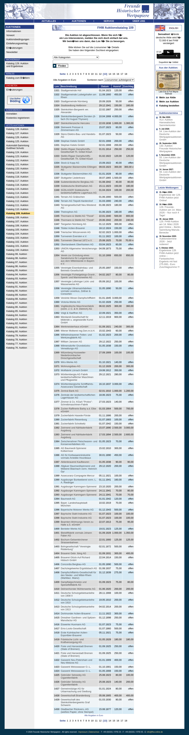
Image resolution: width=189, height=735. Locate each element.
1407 (56, 568)
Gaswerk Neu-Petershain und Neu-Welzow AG (76, 661)
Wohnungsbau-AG (70, 366)
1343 (56, 205)
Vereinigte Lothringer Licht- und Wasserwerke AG (77, 283)
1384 (56, 441)
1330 (56, 141)
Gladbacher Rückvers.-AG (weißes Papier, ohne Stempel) (77, 710)
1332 (56, 149)
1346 (56, 220)
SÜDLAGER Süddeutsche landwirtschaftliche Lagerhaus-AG (79, 191)
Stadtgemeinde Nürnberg (74, 101)
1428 (56, 695)
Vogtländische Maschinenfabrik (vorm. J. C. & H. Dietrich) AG (77, 307)
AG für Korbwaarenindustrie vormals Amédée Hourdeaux (76, 456)
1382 (56, 427)
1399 (56, 521)
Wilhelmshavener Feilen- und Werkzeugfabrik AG (76, 336)
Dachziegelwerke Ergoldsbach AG (79, 568)
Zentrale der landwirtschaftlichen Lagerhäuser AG (78, 396)
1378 (56, 408)
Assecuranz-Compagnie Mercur (77, 475)
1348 (56, 228)
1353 (56, 248)
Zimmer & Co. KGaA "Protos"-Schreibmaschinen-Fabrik (77, 403)
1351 (56, 240)
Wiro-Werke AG (69, 362)
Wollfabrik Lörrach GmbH (74, 370)
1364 (56, 326)
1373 (56, 374)
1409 (56, 582)
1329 (56, 134)
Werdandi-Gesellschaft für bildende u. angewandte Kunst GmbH (77, 320)
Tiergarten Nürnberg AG (73, 224)
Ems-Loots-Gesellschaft (73, 628)
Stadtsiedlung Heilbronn (73, 105)
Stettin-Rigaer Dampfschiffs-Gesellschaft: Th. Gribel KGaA (77, 157)
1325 (56, 109)
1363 (56, 317)
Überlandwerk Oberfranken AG (77, 244)
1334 (56, 162)
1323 (56, 101)
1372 (56, 370)
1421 (56, 653)
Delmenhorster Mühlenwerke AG (78, 588)
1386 (56, 455)
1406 (56, 564)
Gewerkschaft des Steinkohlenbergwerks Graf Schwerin (75, 702)
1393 (56, 494)
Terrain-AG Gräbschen (73, 196)
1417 (56, 628)
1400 (56, 528)
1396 (56, 509)
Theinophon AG (69, 211)
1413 (56, 606)
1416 (56, 624)
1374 (56, 384)
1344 (56, 211)
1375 (56, 390)
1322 (56, 94)
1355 (56, 267)
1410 (56, 588)
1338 (56, 181)
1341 (56, 196)
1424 (56, 670)
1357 (56, 281)
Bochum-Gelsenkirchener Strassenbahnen (74, 541)
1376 (56, 395)
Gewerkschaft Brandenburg (75, 695)
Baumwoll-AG (68, 498)
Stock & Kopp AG (70, 162)
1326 (56, 116)
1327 (56, 123)
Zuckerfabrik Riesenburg (74, 419)
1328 (56, 127)
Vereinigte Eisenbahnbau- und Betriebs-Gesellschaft (77, 269)
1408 (56, 572)
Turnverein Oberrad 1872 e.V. (76, 240)
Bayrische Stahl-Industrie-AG (76, 513)
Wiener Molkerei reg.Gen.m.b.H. (78, 330)
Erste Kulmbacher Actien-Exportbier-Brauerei (74, 634)
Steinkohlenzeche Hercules (75, 123)
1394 (56, 498)
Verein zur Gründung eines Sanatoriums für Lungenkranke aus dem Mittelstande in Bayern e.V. (77, 259)
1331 (56, 145)
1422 (56, 660)
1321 (56, 90)
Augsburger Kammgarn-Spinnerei (79, 486)
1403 (56, 546)
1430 (56, 709)
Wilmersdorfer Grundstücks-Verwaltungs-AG (76, 347)
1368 (56, 345)
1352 (56, 244)
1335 (56, 166)
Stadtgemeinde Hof (71, 90)
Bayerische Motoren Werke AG (77, 509)
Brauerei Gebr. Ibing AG (73, 553)
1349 (56, 232)
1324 (56, 105)
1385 (56, 448)
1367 (56, 341)
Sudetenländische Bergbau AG (77, 181)
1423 (56, 666)
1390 (56, 479)
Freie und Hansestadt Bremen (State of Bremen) (77, 647)
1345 (56, 216)
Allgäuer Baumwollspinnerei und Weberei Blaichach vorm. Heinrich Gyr (79, 469)
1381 (56, 423)
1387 (56, 462)
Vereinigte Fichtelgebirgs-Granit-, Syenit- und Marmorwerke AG (78, 276)
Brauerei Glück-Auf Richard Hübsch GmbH (75, 559)
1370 (56, 362)
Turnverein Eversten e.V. (74, 236)
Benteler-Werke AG (71, 528)
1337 (56, 177)
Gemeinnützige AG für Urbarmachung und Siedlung (76, 690)
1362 (56, 313)
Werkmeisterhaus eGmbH (74, 326)
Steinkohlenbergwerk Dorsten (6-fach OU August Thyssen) (78, 117)
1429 (56, 699)
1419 (56, 639)
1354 (56, 255)
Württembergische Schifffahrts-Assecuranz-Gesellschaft (77, 385)
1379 (56, 415)
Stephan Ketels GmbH (73, 141)
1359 (56, 298)
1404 (56, 553)
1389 (56, 475)
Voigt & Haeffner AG (71, 313)
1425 (56, 675)
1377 (56, 401)
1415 (56, 617)
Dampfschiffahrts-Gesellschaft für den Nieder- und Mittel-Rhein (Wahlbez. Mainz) (78, 575)
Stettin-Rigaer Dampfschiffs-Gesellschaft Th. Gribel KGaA (76, 150)
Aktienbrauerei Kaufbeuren (75, 462)
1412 (56, 599)
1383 (56, 434)
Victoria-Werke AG (70, 302)
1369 (56, 352)
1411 (56, 593)
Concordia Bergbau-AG (73, 564)
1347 (56, 224)
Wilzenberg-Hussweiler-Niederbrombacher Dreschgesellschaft (73, 355)
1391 (56, 486)
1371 (56, 366)
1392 (56, 490)
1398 (56, 517)
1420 (56, 646)
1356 (56, 274)
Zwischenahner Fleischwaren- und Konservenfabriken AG (79, 443)
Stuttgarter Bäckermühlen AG (76, 173)
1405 (56, 557)
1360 (56, 302)
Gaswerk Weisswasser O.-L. (76, 666)
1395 (56, 502)
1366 (56, 334)
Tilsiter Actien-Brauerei (73, 228)
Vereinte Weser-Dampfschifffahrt (78, 298)
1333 (56, 156)
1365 (56, 330)
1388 (56, 466)
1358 (56, 288)
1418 (56, 632)
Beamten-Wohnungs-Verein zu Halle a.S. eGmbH (77, 523)
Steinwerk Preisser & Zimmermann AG (72, 128)
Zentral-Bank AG (69, 390)
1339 (56, 186)
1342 (56, 201)
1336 (56, 173)
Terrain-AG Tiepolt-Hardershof (77, 201)
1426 (56, 681)
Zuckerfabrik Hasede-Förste (75, 415)
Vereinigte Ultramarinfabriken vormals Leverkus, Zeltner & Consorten (76, 291)
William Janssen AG (71, 341)
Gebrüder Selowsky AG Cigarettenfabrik (73, 676)
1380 (56, 419)
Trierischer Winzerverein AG (76, 232)
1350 (56, 236)
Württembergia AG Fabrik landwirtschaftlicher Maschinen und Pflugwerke (77, 377)
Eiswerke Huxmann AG (73, 624)
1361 (56, 306)
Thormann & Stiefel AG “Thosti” (77, 216)
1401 (56, 532)
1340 (56, 190)
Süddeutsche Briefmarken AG (76, 186)
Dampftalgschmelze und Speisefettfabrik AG (73, 583)
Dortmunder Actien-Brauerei (75, 613)
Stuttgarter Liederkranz (73, 177)
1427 (56, 688)
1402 (56, 539)
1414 (56, 613)
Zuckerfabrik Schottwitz (73, 423)
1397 (56, 513)
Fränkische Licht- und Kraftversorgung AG (72, 641)
